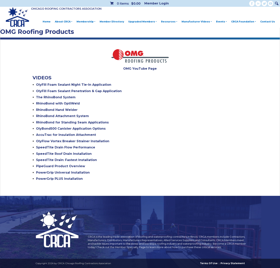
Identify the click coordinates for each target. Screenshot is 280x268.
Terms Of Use (209, 263)
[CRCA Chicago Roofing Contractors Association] (17, 17)
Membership (86, 21)
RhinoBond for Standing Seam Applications (72, 122)
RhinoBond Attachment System (62, 116)
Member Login (156, 3)
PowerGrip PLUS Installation (59, 179)
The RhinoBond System (56, 97)
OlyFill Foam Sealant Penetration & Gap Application (79, 91)
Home (47, 21)
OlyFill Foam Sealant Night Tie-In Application (73, 84)
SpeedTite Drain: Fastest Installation (66, 160)
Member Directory (112, 21)
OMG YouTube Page (140, 68)
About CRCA (63, 21)
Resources (169, 21)
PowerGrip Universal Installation (63, 172)
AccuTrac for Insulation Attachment (66, 135)
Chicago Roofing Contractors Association (66, 8)
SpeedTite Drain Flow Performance (65, 147)
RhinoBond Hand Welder (57, 110)
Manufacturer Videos (197, 21)
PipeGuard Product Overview (60, 166)
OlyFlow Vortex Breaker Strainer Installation (72, 141)
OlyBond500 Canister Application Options (71, 128)
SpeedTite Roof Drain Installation (64, 154)
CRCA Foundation (243, 21)
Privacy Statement (233, 263)
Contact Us (267, 21)
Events (221, 21)
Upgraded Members (142, 21)
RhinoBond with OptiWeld (58, 103)
